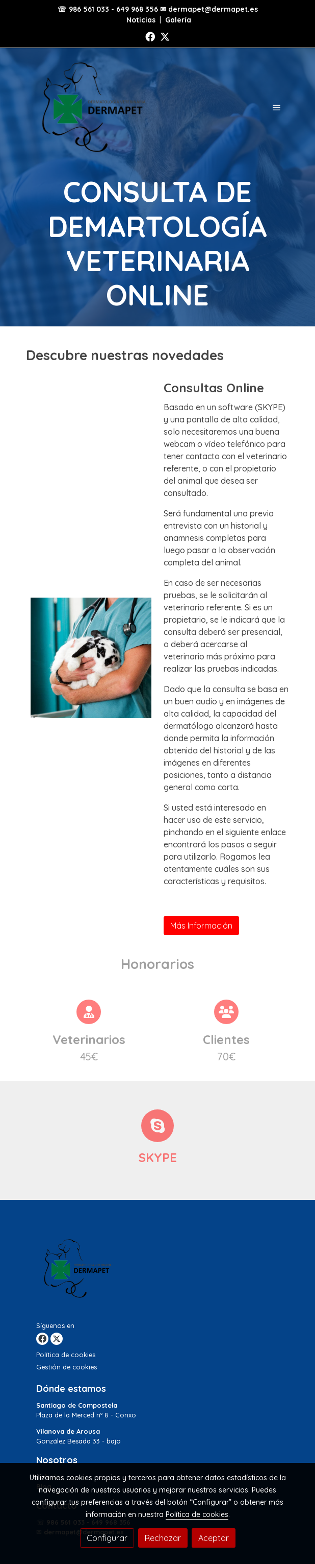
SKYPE (158, 1157)
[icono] (157, 1125)
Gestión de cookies (66, 1367)
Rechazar (163, 1538)
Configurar (107, 1538)
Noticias (140, 20)
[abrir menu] (277, 107)
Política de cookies (65, 1354)
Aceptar (213, 1538)
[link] (91, 107)
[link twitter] (165, 36)
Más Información (201, 925)
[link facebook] (150, 36)
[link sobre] (157, 1270)
